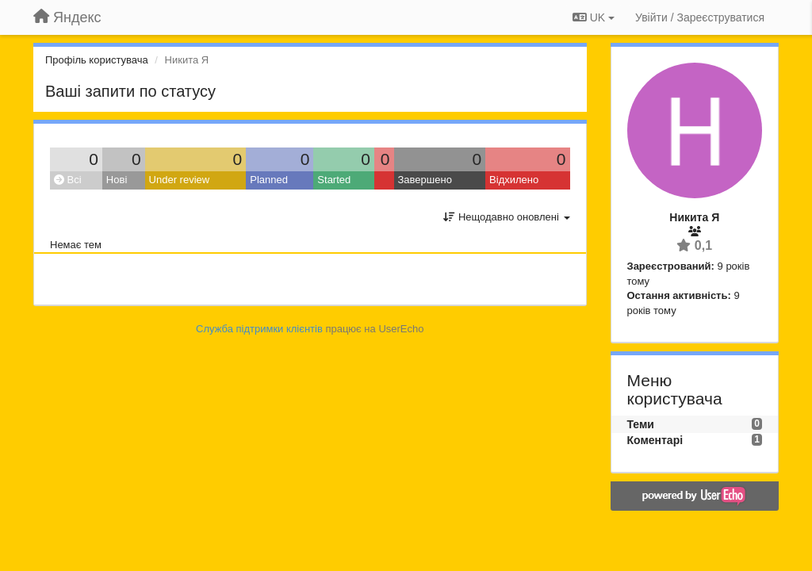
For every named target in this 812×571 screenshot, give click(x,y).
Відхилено (513, 180)
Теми (640, 424)
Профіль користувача (96, 60)
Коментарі (655, 440)
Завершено (425, 180)
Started (333, 180)
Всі (68, 180)
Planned (269, 180)
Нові (116, 180)
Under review (179, 180)
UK (594, 17)
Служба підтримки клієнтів (259, 329)
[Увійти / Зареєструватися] (700, 17)
